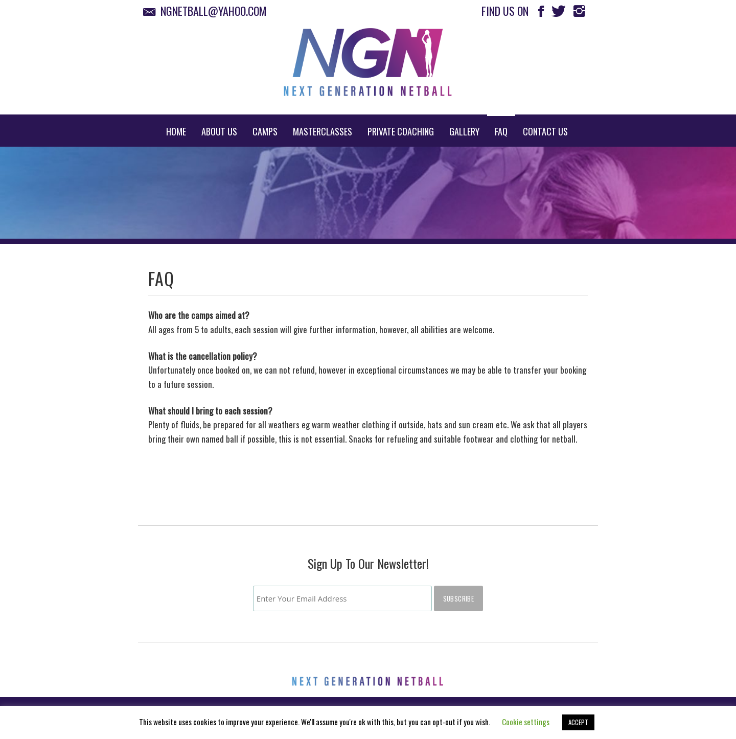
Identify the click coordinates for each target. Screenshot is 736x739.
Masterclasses (322, 131)
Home (176, 131)
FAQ (501, 131)
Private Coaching (400, 131)
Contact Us (545, 131)
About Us (219, 131)
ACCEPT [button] (578, 722)
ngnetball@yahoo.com (207, 11)
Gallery (464, 131)
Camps (265, 131)
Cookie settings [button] (525, 721)
